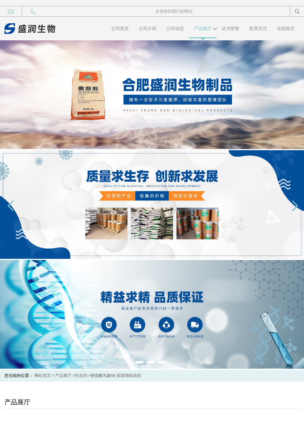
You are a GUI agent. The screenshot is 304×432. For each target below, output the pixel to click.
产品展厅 (203, 28)
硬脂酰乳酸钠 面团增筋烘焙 (116, 375)
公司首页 (120, 28)
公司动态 (175, 28)
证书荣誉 (230, 28)
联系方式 (258, 28)
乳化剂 (81, 375)
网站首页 (42, 375)
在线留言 (286, 28)
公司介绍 (147, 28)
